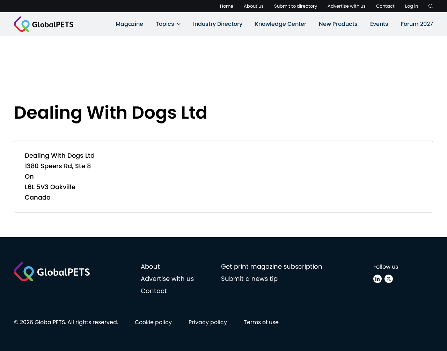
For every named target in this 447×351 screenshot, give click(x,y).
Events (379, 24)
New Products (338, 24)
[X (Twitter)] (388, 279)
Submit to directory (295, 6)
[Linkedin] (377, 279)
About (150, 266)
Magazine (129, 24)
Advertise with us (347, 6)
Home (226, 6)
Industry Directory (217, 24)
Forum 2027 (417, 24)
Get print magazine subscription (271, 266)
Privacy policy (208, 322)
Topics (165, 24)
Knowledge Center (280, 24)
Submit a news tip (249, 278)
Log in (411, 6)
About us (254, 6)
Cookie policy (153, 322)
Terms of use (261, 322)
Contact (385, 6)
